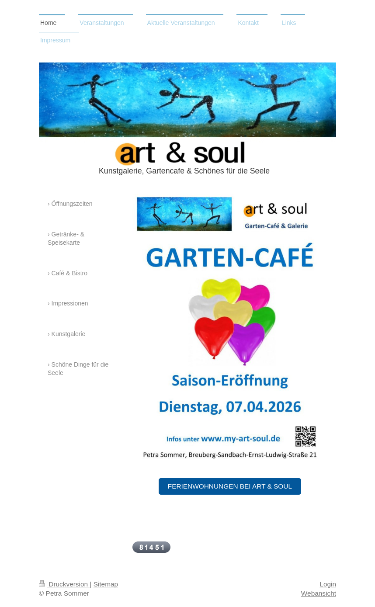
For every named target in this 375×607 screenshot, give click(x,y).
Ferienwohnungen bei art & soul (230, 486)
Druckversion (64, 584)
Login (327, 584)
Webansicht (318, 593)
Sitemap (106, 584)
